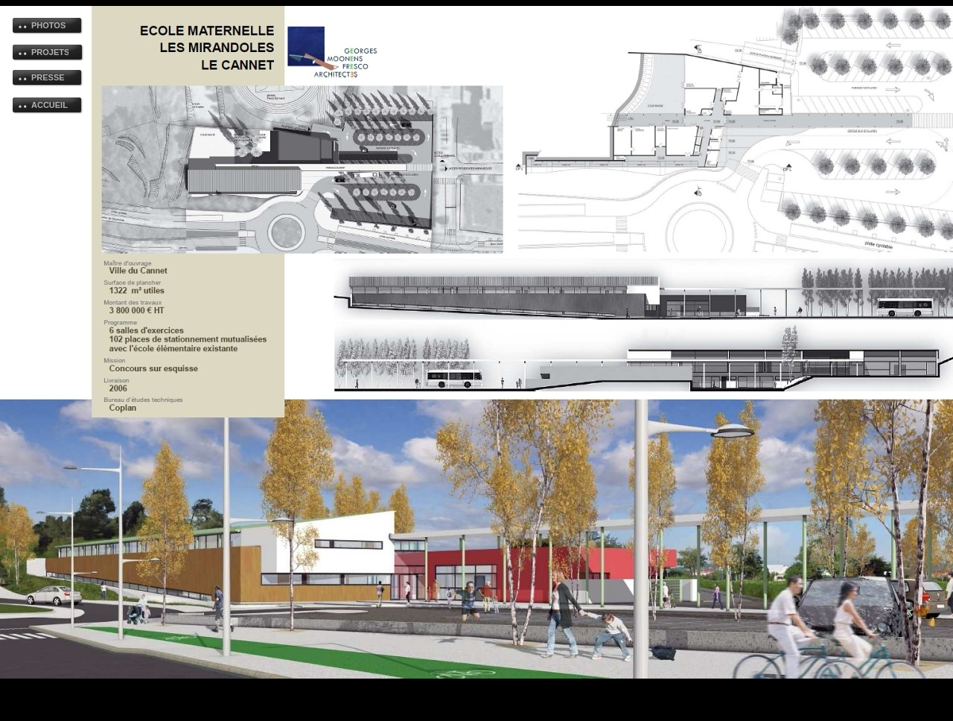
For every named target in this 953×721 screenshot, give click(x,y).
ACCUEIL (49, 104)
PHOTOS (48, 25)
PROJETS (49, 52)
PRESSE (48, 77)
